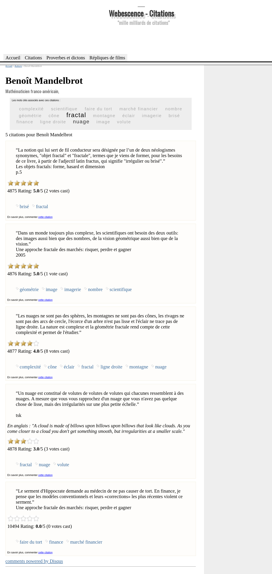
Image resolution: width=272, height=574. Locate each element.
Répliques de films (107, 57)
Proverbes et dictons (66, 57)
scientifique (64, 109)
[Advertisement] (141, 39)
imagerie (152, 115)
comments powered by (34, 561)
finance (25, 121)
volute (124, 121)
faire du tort (98, 109)
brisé (174, 115)
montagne (104, 115)
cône (54, 115)
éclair (128, 115)
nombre (173, 109)
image (103, 121)
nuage (81, 121)
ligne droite (53, 121)
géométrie (30, 115)
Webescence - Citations (141, 13)
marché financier (138, 109)
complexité (31, 109)
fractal (76, 115)
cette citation (45, 217)
